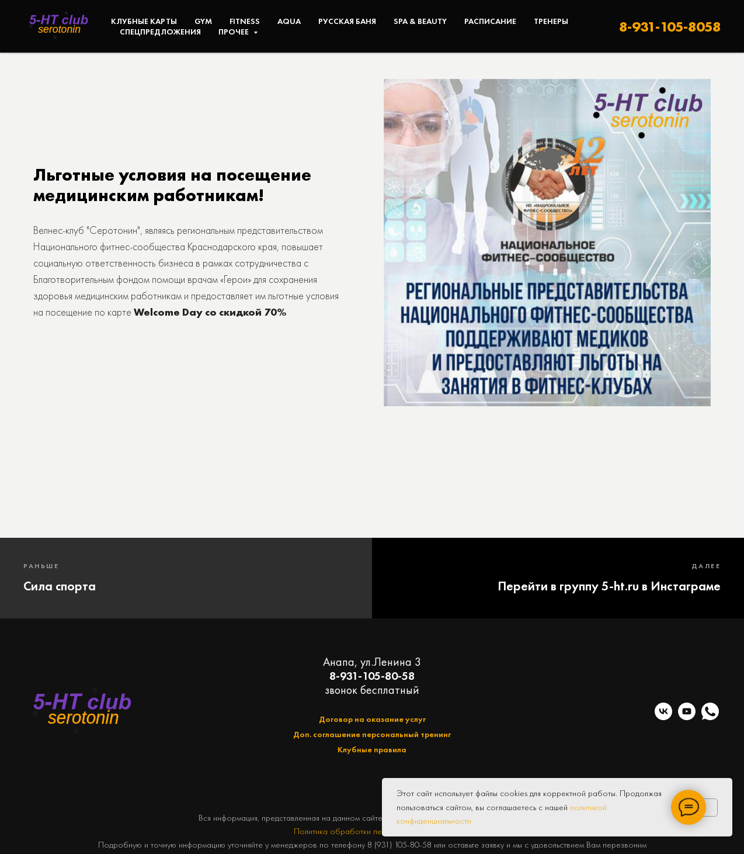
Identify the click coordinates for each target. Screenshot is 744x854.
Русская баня (347, 21)
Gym (203, 21)
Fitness (245, 21)
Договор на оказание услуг (372, 719)
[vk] (663, 717)
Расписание (490, 21)
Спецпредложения (160, 31)
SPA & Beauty (420, 21)
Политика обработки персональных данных (372, 831)
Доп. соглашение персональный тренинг (372, 734)
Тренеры (551, 21)
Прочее (234, 31)
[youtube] (687, 717)
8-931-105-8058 (670, 27)
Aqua (289, 21)
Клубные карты (144, 21)
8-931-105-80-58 (372, 675)
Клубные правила (372, 749)
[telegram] (710, 711)
